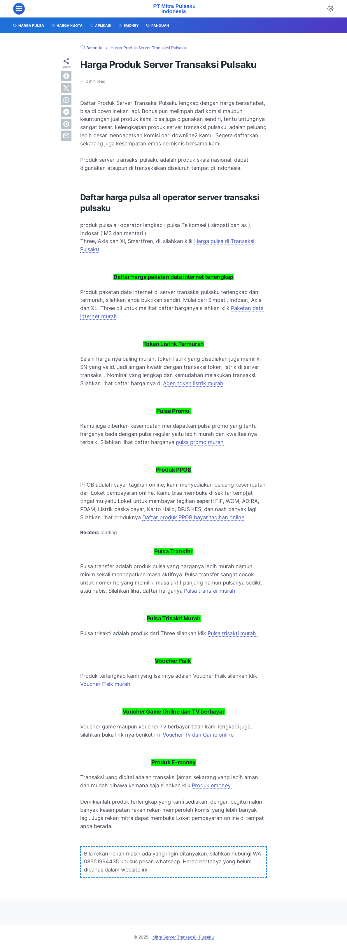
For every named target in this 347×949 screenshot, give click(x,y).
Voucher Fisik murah (105, 684)
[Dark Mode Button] (330, 8)
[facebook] (66, 76)
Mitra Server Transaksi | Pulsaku (183, 936)
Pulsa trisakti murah (232, 633)
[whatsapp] (66, 100)
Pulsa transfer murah (209, 591)
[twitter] (66, 88)
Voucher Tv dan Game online (199, 735)
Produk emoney (212, 785)
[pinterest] (66, 124)
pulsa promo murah (200, 442)
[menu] (19, 9)
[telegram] (66, 112)
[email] (66, 136)
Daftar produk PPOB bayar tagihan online (193, 517)
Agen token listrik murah (193, 383)
